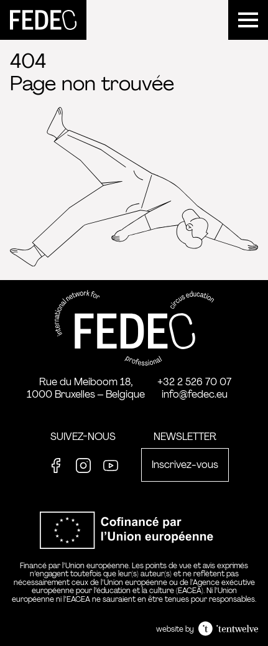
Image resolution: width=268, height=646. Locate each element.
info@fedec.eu (195, 394)
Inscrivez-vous (185, 464)
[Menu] (248, 20)
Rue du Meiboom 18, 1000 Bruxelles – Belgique (86, 388)
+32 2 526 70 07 (194, 381)
